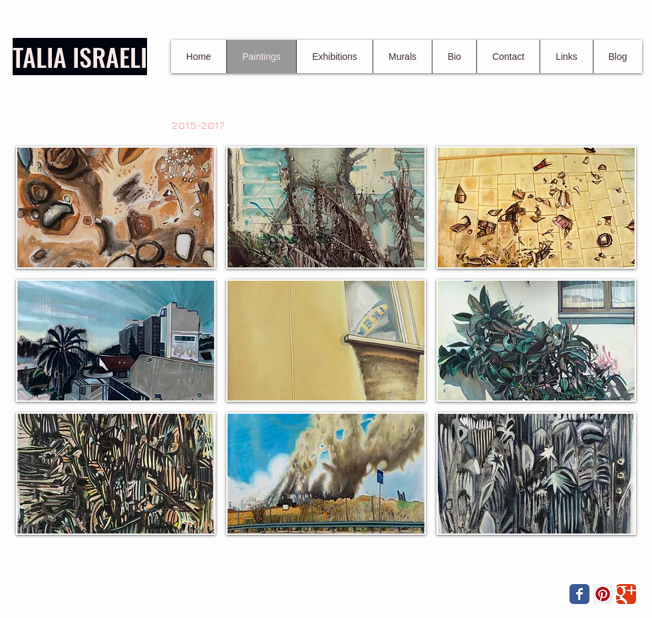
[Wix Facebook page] (579, 594)
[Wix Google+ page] (626, 594)
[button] (116, 207)
